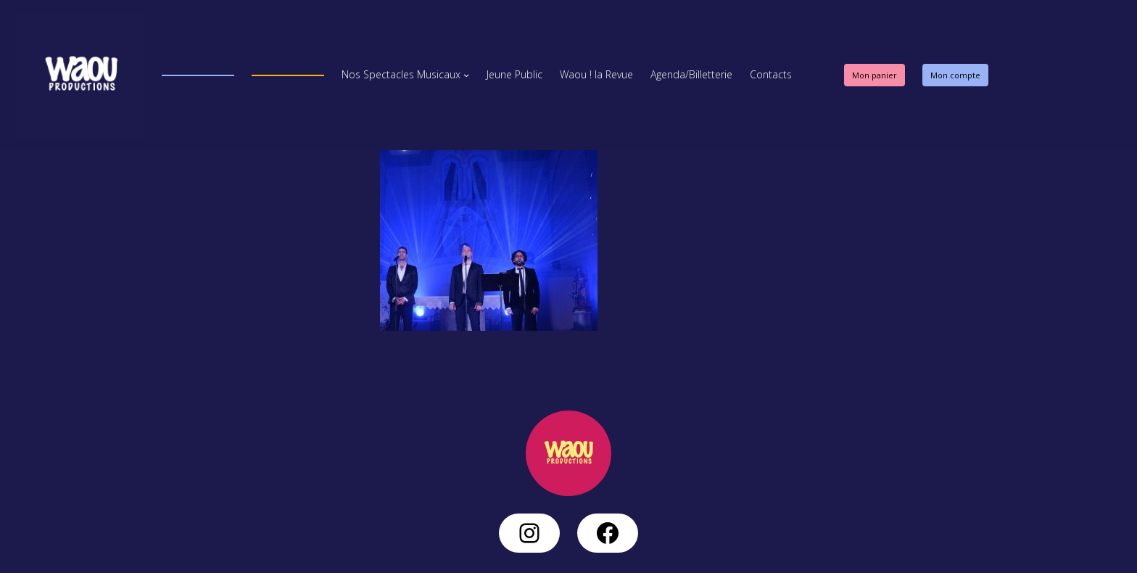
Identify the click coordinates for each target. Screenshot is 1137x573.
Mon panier (874, 75)
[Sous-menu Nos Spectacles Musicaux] (466, 75)
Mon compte (955, 75)
